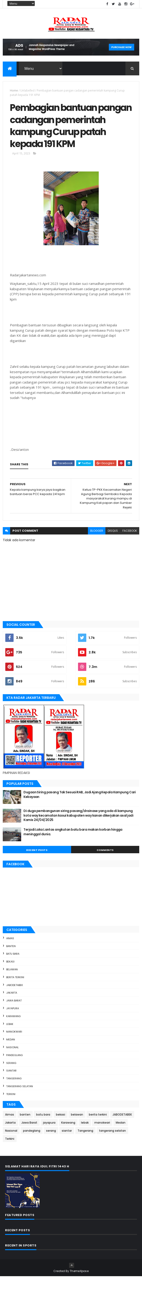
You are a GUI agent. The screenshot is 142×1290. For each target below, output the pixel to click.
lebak (9, 1037)
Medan (10, 1053)
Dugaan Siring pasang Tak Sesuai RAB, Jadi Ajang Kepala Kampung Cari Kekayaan (79, 808)
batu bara (12, 967)
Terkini (10, 1107)
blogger (96, 544)
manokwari (14, 1045)
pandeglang (14, 1068)
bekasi (10, 975)
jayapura (12, 1022)
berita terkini (15, 990)
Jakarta (11, 1006)
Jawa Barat (14, 1014)
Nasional (12, 1061)
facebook (129, 544)
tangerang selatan (19, 1099)
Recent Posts (36, 863)
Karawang (13, 1029)
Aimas (10, 951)
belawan (12, 983)
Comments (105, 863)
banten (11, 959)
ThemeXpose (79, 1285)
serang (11, 1076)
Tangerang (14, 1092)
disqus (113, 544)
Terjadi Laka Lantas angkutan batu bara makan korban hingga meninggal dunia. (72, 845)
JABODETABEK (14, 998)
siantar (11, 1084)
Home (14, 91)
